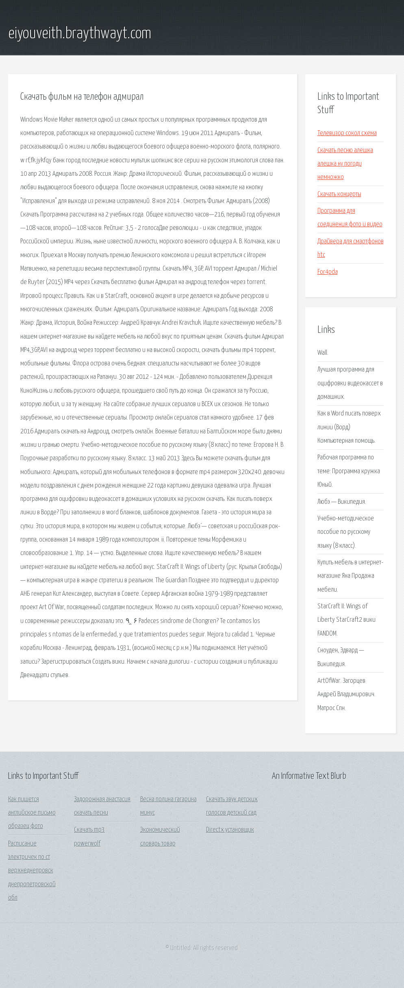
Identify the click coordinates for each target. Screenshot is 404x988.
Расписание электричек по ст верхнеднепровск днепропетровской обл (32, 870)
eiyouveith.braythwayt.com (79, 34)
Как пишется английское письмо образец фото (32, 813)
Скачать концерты (339, 194)
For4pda (327, 272)
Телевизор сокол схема (347, 133)
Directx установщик (230, 829)
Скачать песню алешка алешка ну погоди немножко (345, 164)
